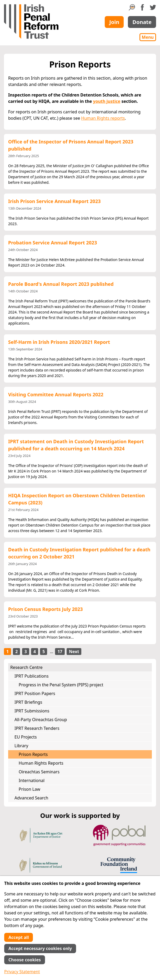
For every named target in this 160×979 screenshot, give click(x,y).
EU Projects (25, 737)
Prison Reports (33, 754)
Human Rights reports (103, 118)
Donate (142, 22)
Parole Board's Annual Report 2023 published (61, 284)
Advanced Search (31, 798)
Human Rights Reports (41, 763)
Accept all (18, 937)
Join (114, 22)
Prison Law (29, 789)
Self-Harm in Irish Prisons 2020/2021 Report (59, 342)
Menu (148, 37)
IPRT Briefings (28, 702)
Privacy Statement (22, 972)
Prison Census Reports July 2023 (45, 609)
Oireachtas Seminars (39, 772)
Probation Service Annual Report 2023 (52, 242)
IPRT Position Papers (34, 693)
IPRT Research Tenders (36, 728)
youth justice (107, 101)
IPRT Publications (31, 676)
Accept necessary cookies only (40, 948)
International (31, 780)
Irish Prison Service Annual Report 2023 (54, 201)
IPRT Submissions (31, 711)
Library (21, 746)
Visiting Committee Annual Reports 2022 (55, 394)
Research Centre (26, 667)
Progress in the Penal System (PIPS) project (61, 685)
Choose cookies (24, 960)
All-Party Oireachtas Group (40, 719)
